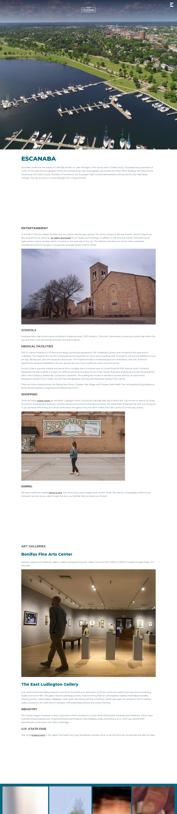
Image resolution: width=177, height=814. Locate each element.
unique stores (43, 400)
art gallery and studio (61, 238)
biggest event (38, 735)
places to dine (55, 492)
